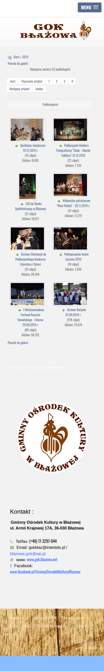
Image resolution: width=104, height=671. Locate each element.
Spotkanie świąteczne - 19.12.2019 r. (33, 148)
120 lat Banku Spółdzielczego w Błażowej (30, 206)
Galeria (13, 625)
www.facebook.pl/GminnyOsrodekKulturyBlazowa (45, 572)
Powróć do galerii (18, 63)
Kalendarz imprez (72, 617)
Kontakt (82, 625)
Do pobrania (10, 633)
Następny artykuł (19, 88)
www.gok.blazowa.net (42, 559)
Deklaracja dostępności (50, 625)
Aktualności (16, 617)
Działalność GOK (46, 617)
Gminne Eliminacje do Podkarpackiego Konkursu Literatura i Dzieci (30, 259)
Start (16, 56)
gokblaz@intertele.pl (47, 547)
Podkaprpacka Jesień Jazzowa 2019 (76, 257)
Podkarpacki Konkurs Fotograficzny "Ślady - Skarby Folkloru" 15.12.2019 (73, 150)
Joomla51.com (83, 647)
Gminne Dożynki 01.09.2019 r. (76, 312)
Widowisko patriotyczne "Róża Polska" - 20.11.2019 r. (73, 203)
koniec (39, 88)
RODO (27, 625)
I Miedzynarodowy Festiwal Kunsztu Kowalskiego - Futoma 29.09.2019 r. (31, 317)
